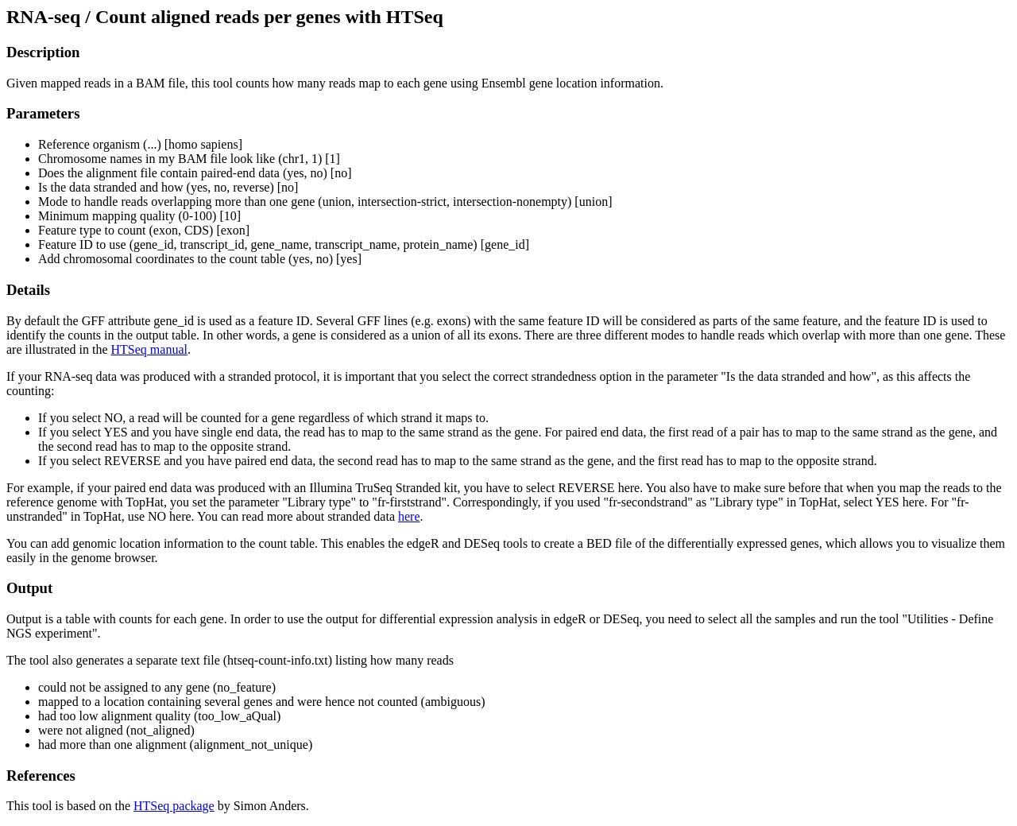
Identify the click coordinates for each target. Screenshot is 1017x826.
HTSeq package (174, 805)
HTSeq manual (149, 349)
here (409, 516)
